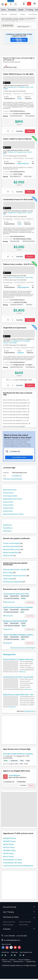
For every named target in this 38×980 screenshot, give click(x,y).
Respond (30, 131)
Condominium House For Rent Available (19, 200)
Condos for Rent (8, 493)
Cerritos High (27, 176)
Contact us (12, 959)
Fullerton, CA (12, 152)
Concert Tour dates (25, 922)
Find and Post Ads (19, 907)
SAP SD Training (8, 856)
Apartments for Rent (9, 490)
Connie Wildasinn (14, 775)
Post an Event (23, 924)
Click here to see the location (12, 479)
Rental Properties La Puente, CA (14, 19)
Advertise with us (18, 961)
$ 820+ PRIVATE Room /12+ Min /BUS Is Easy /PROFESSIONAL (19, 74)
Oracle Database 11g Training (12, 859)
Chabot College (9, 578)
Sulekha (6, 4)
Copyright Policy (30, 961)
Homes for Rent (8, 502)
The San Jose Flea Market (13, 543)
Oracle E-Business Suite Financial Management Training (19, 865)
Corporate (19, 929)
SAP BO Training (8, 844)
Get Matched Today (19, 40)
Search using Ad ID (24, 26)
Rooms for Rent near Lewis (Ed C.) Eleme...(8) (16, 411)
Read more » (22, 671)
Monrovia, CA (8, 616)
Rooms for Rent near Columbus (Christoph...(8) (16, 423)
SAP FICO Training (9, 847)
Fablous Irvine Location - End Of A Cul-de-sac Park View (19, 264)
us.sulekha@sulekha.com (12, 940)
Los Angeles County (23, 87)
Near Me (4, 14)
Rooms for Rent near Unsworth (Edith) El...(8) (16, 409)
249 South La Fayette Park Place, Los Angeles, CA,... (20, 754)
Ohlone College (9, 572)
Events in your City (9, 922)
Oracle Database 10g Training (12, 862)
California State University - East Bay (16, 569)
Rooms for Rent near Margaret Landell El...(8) (16, 406)
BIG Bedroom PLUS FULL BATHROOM (15, 621)
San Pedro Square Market (12, 546)
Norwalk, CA (8, 643)
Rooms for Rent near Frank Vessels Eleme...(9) (16, 403)
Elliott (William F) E (15, 176)
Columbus (11, 1)
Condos (22, 14)
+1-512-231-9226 (21, 936)
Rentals (20, 10)
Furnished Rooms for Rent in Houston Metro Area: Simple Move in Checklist (19, 677)
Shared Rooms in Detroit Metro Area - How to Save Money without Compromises (19, 695)
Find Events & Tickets (19, 917)
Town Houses (32, 14)
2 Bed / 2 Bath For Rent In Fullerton (17, 139)
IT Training (29, 10)
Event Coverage (8, 924)
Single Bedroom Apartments (14, 328)
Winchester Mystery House (13, 549)
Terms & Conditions (24, 959)
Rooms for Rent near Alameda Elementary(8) (16, 417)
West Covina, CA (9, 602)
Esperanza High (14, 241)
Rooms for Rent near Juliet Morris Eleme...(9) (16, 400)
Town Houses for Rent (10, 496)
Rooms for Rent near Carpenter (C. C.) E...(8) (15, 420)
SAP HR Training (8, 853)
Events (3, 10)
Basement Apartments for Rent (13, 514)
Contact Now (30, 602)
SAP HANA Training (9, 850)
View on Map (29, 277)
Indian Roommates (7, 18)
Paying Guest (7, 531)
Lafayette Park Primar (16, 367)
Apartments (13, 14)
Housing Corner (9, 654)
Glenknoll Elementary (29, 241)
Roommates (12, 10)
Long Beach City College (20, 302)
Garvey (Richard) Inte (16, 116)
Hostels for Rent (8, 508)
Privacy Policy (7, 961)
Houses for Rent (8, 505)
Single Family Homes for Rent (12, 499)
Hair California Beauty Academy (22, 239)
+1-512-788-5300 (9, 936)
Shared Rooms (8, 528)
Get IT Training (19, 912)
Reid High (29, 304)
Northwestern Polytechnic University (16, 575)
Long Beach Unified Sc (16, 304)
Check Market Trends (19, 457)
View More (19, 131)
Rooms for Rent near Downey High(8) (14, 426)
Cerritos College (17, 174)
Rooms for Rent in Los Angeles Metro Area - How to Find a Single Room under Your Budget (19, 659)
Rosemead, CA (11, 87)
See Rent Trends (10, 67)
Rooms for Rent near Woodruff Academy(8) (16, 414)
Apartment (20, 352)
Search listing (8, 25)
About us (4, 959)
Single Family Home (23, 163)
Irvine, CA (11, 277)
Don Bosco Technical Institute (21, 113)
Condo (19, 224)
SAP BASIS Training (9, 838)
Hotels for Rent (8, 511)
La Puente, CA (17, 476)
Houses (19, 98)
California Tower (9, 555)
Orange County (21, 152)
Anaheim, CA (12, 212)
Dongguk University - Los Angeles (22, 364)
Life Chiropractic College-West (14, 581)
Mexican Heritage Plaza (12, 552)
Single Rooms (7, 525)
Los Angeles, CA (16, 341)
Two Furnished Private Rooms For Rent (16, 594)
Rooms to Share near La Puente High (22, 648)
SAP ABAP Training (9, 841)
